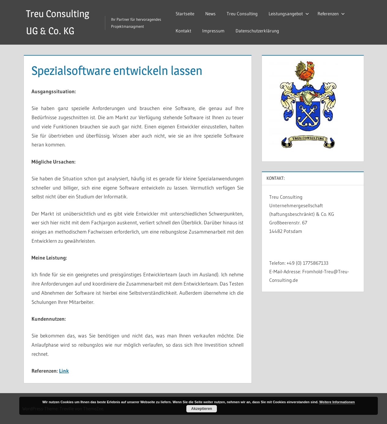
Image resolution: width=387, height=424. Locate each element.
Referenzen (331, 14)
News (210, 14)
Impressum (213, 31)
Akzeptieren (201, 409)
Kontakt (183, 31)
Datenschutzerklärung (257, 31)
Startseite (185, 14)
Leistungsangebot (289, 14)
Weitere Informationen (337, 402)
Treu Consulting (242, 14)
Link (64, 370)
